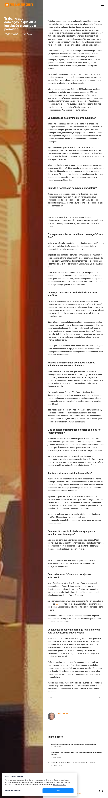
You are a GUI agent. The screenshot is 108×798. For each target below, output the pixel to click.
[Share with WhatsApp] (102, 698)
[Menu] (102, 5)
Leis (50, 697)
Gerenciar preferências (13, 791)
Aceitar (69, 791)
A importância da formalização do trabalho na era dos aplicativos (76, 763)
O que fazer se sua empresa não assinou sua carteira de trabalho (76, 744)
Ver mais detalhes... (59, 785)
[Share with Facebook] (99, 698)
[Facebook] (99, 791)
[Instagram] (102, 791)
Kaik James (28, 34)
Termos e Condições (79, 793)
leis (56, 604)
